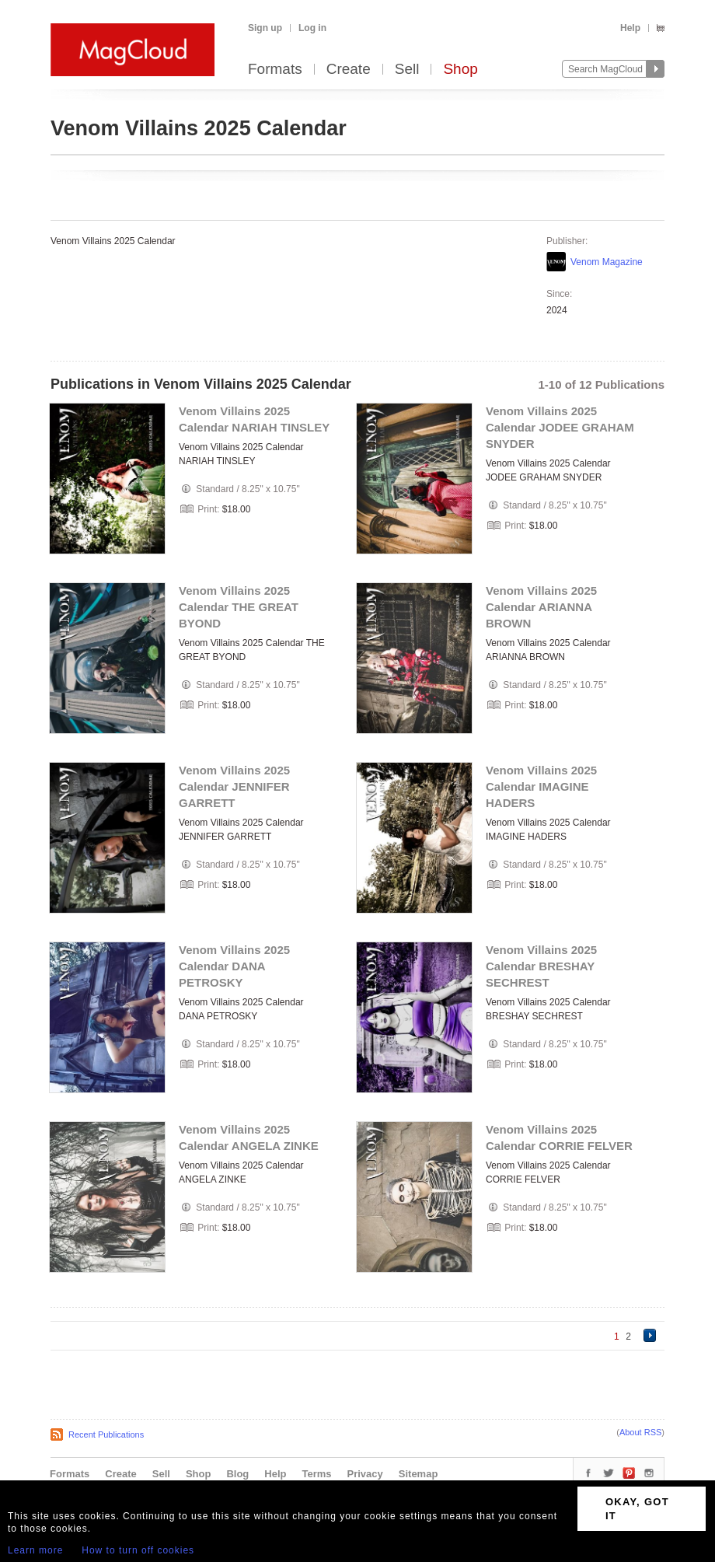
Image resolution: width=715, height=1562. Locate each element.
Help (630, 28)
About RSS (640, 1432)
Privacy (365, 1474)
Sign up (265, 28)
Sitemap (418, 1474)
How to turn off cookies (138, 1550)
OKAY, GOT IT (637, 1509)
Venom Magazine (606, 262)
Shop (460, 69)
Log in (312, 28)
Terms (316, 1474)
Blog (237, 1474)
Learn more (35, 1550)
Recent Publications (106, 1434)
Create (348, 69)
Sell (407, 69)
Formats (275, 69)
